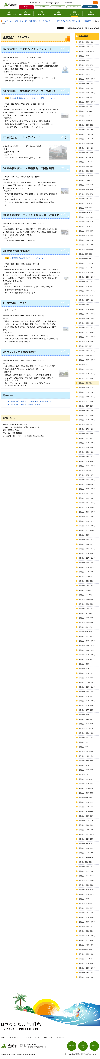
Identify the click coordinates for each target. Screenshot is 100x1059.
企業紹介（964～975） (86, 585)
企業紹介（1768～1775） (87, 456)
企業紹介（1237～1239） (87, 659)
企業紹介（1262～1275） (87, 567)
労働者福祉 (33, 21)
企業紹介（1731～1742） (87, 641)
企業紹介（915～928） (86, 240)
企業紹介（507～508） (86, 728)
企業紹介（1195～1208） (87, 355)
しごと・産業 (13, 21)
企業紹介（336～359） (86, 185)
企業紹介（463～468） (86, 760)
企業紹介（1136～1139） (87, 539)
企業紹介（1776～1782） (87, 438)
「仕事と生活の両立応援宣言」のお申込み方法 (22, 404)
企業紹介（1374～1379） (87, 360)
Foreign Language (53, 3)
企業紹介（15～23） (86, 106)
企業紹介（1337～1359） (87, 93)
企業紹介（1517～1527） (87, 737)
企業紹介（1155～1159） (87, 544)
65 (4, 49)
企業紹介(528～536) (85, 198)
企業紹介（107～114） (86, 678)
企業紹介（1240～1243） (87, 894)
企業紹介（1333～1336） (87, 443)
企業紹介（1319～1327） (87, 871)
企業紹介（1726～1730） (87, 636)
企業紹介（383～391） (86, 162)
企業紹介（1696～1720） (87, 521)
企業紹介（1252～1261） (87, 97)
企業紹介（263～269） (86, 139)
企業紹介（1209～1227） (87, 673)
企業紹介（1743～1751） (87, 424)
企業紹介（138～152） (86, 848)
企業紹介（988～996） (86, 46)
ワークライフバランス (45, 21)
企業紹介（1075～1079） (87, 526)
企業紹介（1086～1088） (87, 272)
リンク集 (62, 1037)
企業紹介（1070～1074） (87, 530)
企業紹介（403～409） (86, 945)
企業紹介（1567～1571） (87, 447)
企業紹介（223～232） (86, 604)
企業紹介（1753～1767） (87, 475)
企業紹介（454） (84, 765)
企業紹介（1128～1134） (87, 397)
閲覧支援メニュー (37, 3)
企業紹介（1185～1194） (87, 866)
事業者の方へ (90, 6)
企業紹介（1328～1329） (87, 701)
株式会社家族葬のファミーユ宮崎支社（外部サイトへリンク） (33, 98)
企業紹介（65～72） (86, 383)
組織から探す (58, 6)
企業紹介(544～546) (85, 949)
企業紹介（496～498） (86, 724)
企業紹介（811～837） (86, 226)
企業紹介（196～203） (86, 387)
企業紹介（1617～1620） (87, 337)
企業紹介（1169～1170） (87, 645)
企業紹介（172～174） (86, 65)
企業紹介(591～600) (85, 268)
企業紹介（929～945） (86, 839)
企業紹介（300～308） (86, 134)
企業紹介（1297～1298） (87, 936)
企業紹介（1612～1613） (87, 401)
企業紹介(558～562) (85, 254)
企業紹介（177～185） (86, 710)
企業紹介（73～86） (86, 120)
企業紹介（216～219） (86, 816)
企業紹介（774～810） (86, 231)
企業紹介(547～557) (85, 346)
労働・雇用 (24, 21)
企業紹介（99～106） (86, 116)
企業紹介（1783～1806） (87, 429)
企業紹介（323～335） (86, 171)
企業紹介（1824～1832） (87, 378)
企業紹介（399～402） (86, 618)
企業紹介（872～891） (86, 217)
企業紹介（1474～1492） (87, 493)
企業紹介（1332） (85, 899)
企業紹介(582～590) (85, 862)
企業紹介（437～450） (86, 152)
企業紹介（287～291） (86, 613)
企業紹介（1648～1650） (87, 954)
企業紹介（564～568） (86, 392)
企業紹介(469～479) (85, 627)
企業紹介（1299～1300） (87, 922)
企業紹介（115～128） (86, 599)
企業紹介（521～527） (86, 908)
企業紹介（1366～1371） (87, 479)
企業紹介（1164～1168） (87, 351)
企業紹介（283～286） (86, 143)
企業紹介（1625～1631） (87, 940)
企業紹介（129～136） (86, 784)
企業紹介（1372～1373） (87, 489)
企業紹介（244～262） (86, 129)
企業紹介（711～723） (86, 913)
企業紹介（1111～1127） (87, 281)
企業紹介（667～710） (86, 406)
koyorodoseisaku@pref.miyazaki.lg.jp (30, 436)
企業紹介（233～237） (86, 807)
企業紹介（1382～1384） (87, 309)
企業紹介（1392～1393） (87, 83)
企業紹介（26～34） (86, 595)
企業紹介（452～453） (86, 889)
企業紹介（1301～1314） (87, 452)
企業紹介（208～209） (86, 820)
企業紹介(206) (83, 747)
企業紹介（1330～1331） (87, 977)
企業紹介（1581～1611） (87, 410)
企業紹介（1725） (85, 742)
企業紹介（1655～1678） (87, 512)
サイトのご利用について (10, 1037)
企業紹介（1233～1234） (87, 51)
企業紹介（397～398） (86, 751)
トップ (5, 21)
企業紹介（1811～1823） (87, 415)
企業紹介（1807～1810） (87, 420)
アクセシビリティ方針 (31, 1037)
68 (4, 168)
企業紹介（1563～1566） (87, 461)
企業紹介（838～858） (86, 222)
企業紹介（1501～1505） (87, 963)
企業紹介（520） (84, 714)
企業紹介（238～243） (86, 811)
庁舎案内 (94, 1045)
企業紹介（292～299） (86, 931)
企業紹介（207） (84, 364)
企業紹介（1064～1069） (87, 102)
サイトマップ (48, 1037)
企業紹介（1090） (85, 668)
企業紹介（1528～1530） (87, 498)
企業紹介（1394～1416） (87, 88)
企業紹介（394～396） (86, 622)
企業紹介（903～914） (86, 235)
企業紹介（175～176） (86, 484)
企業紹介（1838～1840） (87, 42)
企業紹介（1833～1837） (87, 79)
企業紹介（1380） (85, 304)
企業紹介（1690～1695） (87, 341)
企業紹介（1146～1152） (87, 926)
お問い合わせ (72, 1045)
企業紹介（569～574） (86, 682)
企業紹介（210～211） (86, 825)
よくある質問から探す (74, 6)
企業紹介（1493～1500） (87, 318)
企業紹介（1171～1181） (87, 558)
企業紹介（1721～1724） (87, 834)
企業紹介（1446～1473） (87, 70)
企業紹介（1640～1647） (87, 466)
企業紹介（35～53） (86, 959)
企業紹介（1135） (85, 535)
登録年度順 (87, 21)
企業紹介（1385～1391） (87, 972)
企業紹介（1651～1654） (87, 507)
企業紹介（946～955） (86, 857)
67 (4, 137)
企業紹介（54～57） (86, 111)
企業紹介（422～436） (86, 157)
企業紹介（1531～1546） (87, 705)
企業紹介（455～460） (86, 433)
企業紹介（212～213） (86, 830)
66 (4, 91)
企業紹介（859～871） (86, 576)
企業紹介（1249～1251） (87, 696)
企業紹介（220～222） (86, 802)
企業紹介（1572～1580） (87, 332)
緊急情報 (26, 6)
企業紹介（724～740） (86, 249)
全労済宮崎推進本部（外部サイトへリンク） (27, 258)
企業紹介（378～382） (86, 166)
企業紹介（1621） (85, 60)
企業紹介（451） (84, 774)
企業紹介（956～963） (86, 581)
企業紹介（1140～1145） (87, 291)
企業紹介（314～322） (86, 180)
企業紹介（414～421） (86, 756)
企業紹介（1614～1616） (87, 503)
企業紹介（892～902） (86, 470)
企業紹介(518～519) (85, 719)
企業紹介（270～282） (86, 770)
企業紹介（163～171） (86, 903)
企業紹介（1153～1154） (87, 687)
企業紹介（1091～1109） (87, 286)
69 (4, 215)
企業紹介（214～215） (86, 608)
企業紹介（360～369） (86, 189)
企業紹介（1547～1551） (87, 323)
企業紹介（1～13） (85, 74)
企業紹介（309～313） (86, 175)
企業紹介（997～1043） (87, 295)
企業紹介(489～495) (85, 208)
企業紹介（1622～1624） (87, 880)
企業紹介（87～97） (86, 843)
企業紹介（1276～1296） (87, 300)
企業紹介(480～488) (85, 632)
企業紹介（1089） (85, 664)
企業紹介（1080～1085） (87, 553)
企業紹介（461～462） (86, 369)
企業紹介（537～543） (86, 853)
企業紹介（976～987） (86, 590)
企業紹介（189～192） (86, 793)
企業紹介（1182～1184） (87, 650)
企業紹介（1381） (85, 56)
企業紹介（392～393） (86, 885)
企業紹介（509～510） (86, 572)
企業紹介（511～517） (86, 203)
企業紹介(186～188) (85, 797)
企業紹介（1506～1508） (87, 917)
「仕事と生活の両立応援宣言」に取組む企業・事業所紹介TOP (28, 401)
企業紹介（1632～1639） (87, 968)
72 (4, 352)
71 (4, 303)
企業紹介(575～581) (85, 258)
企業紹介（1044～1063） (87, 277)
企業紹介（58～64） (86, 779)
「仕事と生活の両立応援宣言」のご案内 (68, 21)
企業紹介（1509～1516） (87, 374)
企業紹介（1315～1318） (87, 733)
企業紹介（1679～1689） (87, 516)
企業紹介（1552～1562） (87, 327)
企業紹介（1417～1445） (87, 314)
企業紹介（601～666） (86, 263)
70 (4, 251)
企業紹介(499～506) (85, 212)
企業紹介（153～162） (86, 125)
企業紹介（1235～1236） (87, 655)
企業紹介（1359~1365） (87, 876)
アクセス (83, 1045)
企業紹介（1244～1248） (87, 691)
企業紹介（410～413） (86, 148)
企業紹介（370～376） (86, 194)
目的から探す (42, 6)
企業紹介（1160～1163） (87, 549)
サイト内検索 (63, 2)
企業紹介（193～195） (86, 788)
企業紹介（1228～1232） (87, 562)
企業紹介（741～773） (86, 245)
